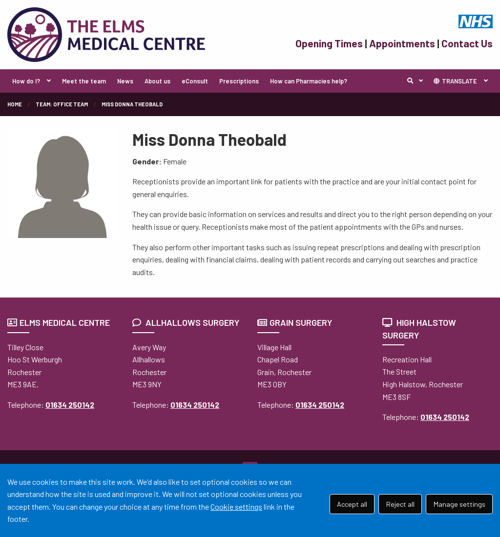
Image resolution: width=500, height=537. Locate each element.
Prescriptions (239, 81)
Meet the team (84, 81)
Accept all (352, 504)
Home (14, 104)
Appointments (402, 43)
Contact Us (467, 43)
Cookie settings (236, 506)
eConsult (195, 81)
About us (157, 81)
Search (417, 81)
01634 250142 (69, 404)
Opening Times (329, 43)
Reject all (400, 504)
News (125, 81)
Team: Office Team (62, 104)
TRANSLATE (455, 81)
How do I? (26, 81)
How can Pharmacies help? (308, 81)
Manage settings (459, 504)
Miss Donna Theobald (132, 104)
